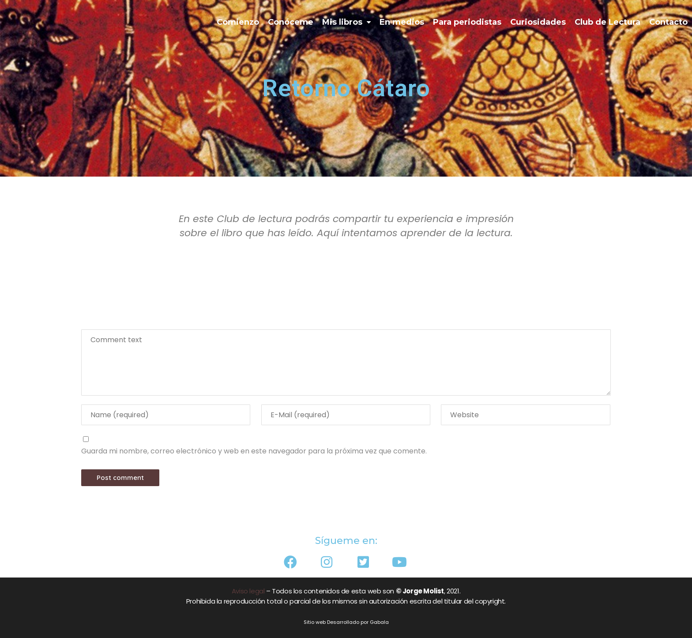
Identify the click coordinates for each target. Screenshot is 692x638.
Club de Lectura (607, 22)
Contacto (668, 22)
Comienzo (238, 22)
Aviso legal (248, 591)
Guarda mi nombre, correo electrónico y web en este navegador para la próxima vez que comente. (254, 451)
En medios (402, 22)
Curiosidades (538, 22)
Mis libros (346, 22)
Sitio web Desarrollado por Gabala (346, 622)
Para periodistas (467, 22)
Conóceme (290, 22)
